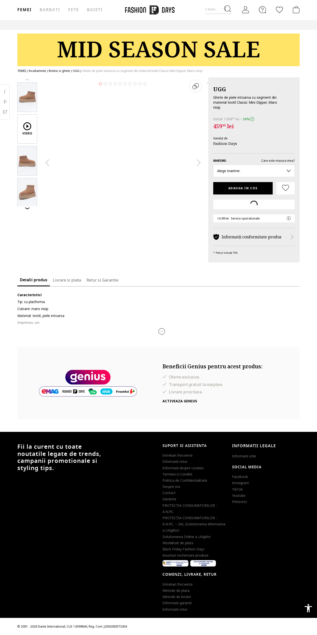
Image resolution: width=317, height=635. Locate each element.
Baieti (95, 10)
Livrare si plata (67, 280)
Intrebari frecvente (177, 455)
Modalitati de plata (177, 542)
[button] (161, 331)
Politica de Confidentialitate (184, 480)
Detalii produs (33, 280)
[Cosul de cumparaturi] (295, 9)
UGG (219, 89)
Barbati (50, 10)
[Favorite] (279, 9)
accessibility (308, 608)
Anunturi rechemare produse (185, 555)
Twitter (5, 111)
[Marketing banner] (158, 47)
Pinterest (239, 501)
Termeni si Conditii (177, 474)
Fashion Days (225, 143)
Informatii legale (254, 446)
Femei (24, 10)
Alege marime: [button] (254, 170)
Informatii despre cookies (183, 468)
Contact (169, 492)
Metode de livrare (176, 596)
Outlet (223, 24)
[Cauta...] (218, 9)
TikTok (237, 489)
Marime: (220, 161)
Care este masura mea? (278, 161)
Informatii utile (244, 456)
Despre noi (171, 486)
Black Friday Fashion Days (183, 549)
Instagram (240, 482)
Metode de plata (175, 590)
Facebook (240, 476)
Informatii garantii (177, 603)
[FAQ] (262, 9)
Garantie (169, 499)
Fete (73, 10)
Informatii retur (174, 461)
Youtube (238, 495)
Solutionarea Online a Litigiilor (186, 536)
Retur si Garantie (102, 280)
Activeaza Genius (179, 401)
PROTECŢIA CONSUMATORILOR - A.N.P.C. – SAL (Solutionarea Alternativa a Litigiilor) (193, 524)
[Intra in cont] (245, 10)
